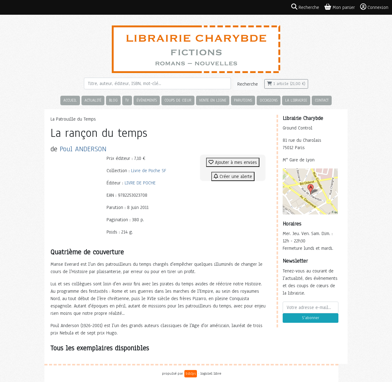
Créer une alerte (233, 176)
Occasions (268, 100)
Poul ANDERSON (83, 149)
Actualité (93, 100)
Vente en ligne (212, 100)
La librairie (296, 100)
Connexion (374, 7)
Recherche (247, 84)
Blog (113, 100)
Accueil (70, 100)
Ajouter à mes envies (233, 162)
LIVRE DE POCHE (140, 183)
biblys (191, 373)
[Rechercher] (157, 83)
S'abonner (310, 318)
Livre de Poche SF (148, 171)
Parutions (243, 100)
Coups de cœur (177, 100)
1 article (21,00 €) (286, 84)
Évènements (147, 100)
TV (127, 100)
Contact (322, 100)
